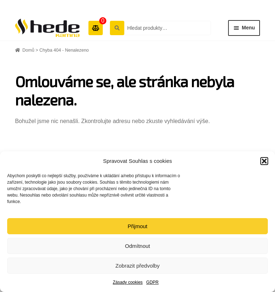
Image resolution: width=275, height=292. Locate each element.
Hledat (117, 27)
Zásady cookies (128, 282)
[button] (264, 161)
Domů (28, 50)
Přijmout (137, 226)
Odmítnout (137, 246)
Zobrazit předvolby (137, 266)
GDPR (152, 282)
